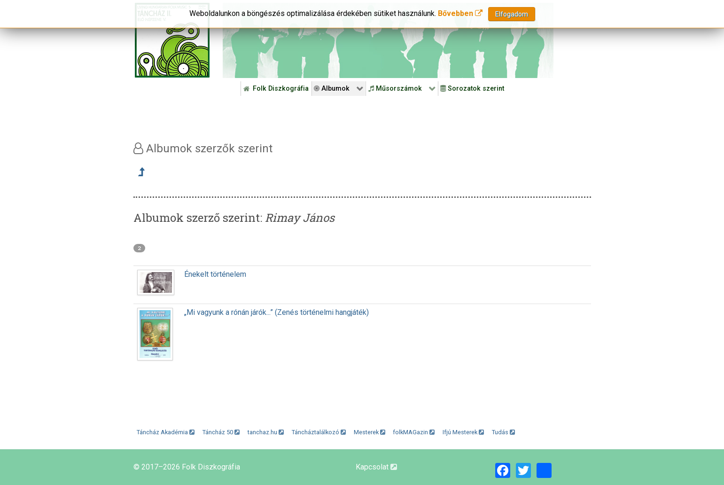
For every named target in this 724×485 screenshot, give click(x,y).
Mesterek (369, 432)
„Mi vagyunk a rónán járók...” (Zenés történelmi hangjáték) (276, 312)
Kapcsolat (376, 466)
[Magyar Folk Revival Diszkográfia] (172, 40)
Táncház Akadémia (166, 432)
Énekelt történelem (215, 274)
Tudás (503, 432)
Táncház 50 (221, 432)
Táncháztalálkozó (319, 432)
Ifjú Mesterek (463, 432)
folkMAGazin (414, 432)
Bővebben (460, 13)
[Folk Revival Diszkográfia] (388, 40)
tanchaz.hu (266, 432)
